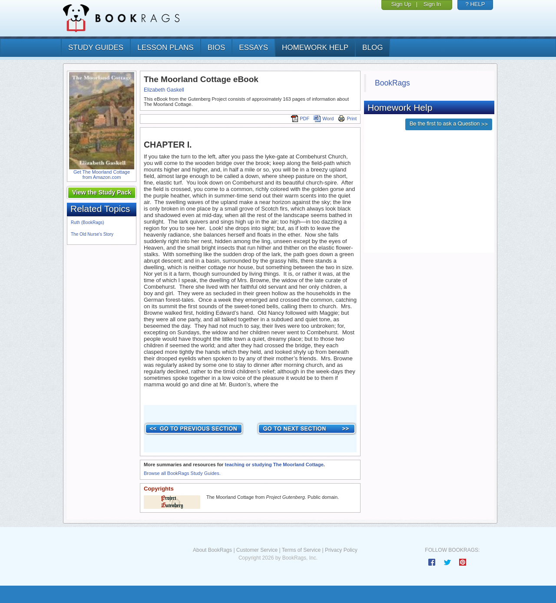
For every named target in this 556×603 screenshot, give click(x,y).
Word (324, 118)
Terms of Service (301, 550)
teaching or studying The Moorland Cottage (274, 464)
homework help (315, 47)
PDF (300, 118)
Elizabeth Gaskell (164, 90)
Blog (372, 47)
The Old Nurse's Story (92, 234)
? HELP (475, 4)
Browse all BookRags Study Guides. (182, 473)
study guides (95, 47)
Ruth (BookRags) (87, 222)
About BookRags (212, 550)
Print (347, 118)
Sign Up (401, 4)
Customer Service (257, 550)
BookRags (392, 83)
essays (253, 47)
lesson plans (165, 47)
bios (216, 47)
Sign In (432, 4)
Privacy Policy (341, 550)
